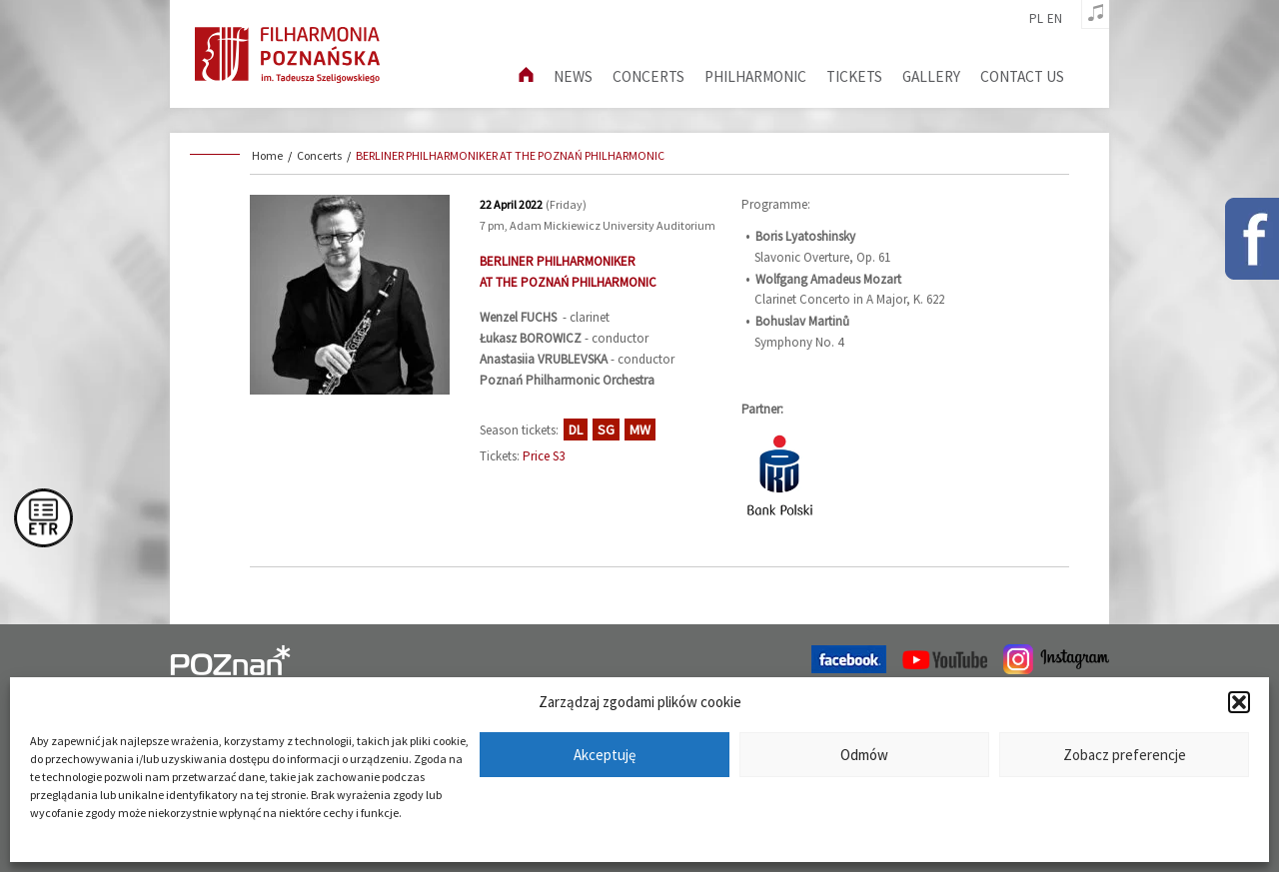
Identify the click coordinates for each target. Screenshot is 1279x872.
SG (606, 429)
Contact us (1022, 76)
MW (640, 429)
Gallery (931, 76)
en (1054, 19)
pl (1036, 19)
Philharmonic (755, 76)
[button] (1239, 702)
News (573, 76)
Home (267, 155)
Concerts (648, 76)
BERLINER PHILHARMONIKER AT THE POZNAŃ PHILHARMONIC (510, 155)
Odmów (864, 754)
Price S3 (544, 455)
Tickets (854, 76)
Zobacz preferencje (1124, 754)
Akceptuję (605, 754)
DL (576, 429)
